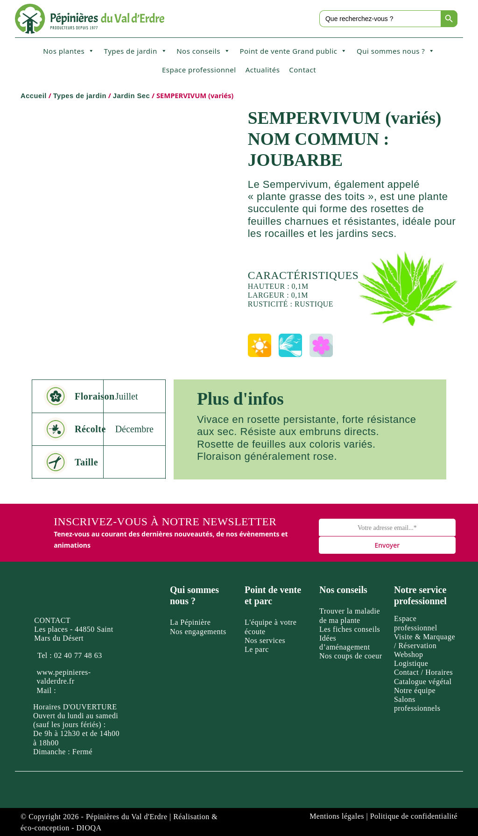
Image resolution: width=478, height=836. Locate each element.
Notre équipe (415, 690)
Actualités (263, 69)
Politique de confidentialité (413, 816)
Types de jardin (136, 51)
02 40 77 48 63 (78, 655)
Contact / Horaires (423, 672)
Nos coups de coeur (350, 656)
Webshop (408, 654)
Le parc (257, 649)
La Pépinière (190, 622)
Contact (302, 69)
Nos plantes (68, 51)
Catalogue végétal (423, 682)
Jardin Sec (131, 96)
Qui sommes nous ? (396, 51)
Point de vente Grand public (293, 51)
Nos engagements (198, 632)
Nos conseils (203, 51)
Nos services (265, 640)
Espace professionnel (199, 69)
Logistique (411, 663)
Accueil (34, 96)
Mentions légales (336, 816)
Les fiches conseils (349, 629)
